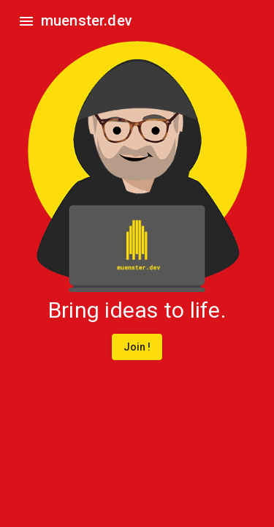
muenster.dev (86, 20)
